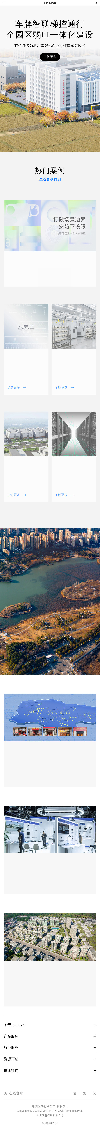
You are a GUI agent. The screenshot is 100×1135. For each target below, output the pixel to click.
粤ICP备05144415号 (50, 1115)
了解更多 (50, 57)
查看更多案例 (50, 179)
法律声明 (50, 1123)
